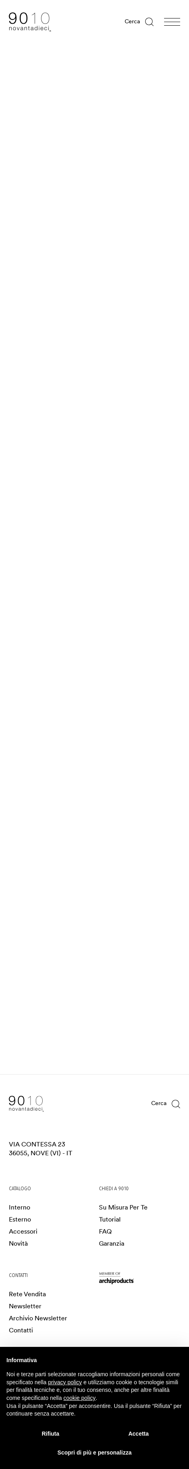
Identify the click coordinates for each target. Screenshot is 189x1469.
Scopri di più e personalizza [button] (94, 1452)
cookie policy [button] (80, 1398)
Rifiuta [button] (51, 1433)
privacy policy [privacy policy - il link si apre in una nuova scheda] (65, 1382)
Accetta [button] (138, 1433)
